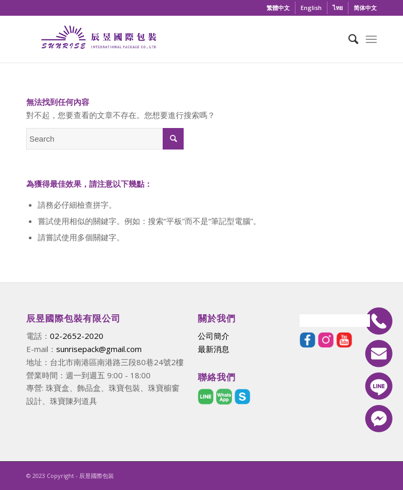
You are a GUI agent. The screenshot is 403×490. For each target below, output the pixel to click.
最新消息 (213, 349)
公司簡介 (213, 336)
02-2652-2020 (76, 336)
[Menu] (371, 39)
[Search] (348, 38)
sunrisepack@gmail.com (99, 349)
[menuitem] (278, 8)
